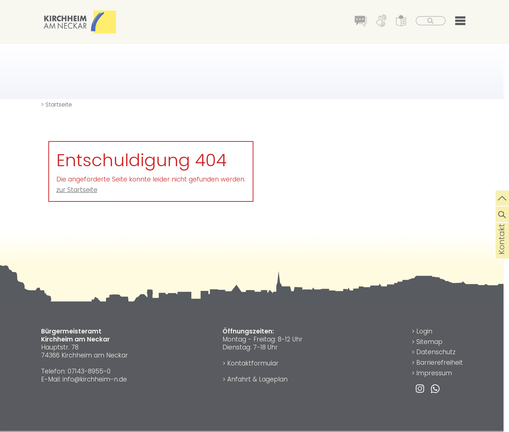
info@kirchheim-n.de (95, 379)
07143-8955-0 (89, 371)
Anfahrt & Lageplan (257, 379)
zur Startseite (76, 189)
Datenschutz (436, 352)
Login (424, 331)
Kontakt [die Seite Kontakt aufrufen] (501, 251)
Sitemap (429, 341)
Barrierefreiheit (439, 362)
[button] (460, 22)
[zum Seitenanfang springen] (502, 197)
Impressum (434, 373)
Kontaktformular (252, 363)
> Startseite (56, 104)
